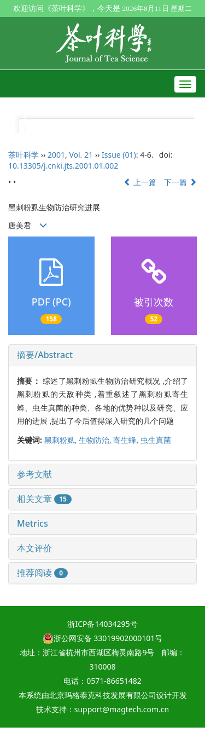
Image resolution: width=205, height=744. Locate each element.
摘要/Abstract (45, 355)
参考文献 (34, 474)
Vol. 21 (81, 154)
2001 (56, 154)
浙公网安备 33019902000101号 (103, 638)
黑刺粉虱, (61, 440)
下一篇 (180, 182)
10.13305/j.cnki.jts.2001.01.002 (63, 165)
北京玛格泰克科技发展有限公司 (102, 695)
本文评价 (34, 548)
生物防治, (96, 440)
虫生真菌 (155, 440)
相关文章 (44, 499)
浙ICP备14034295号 (102, 624)
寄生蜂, (126, 440)
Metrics (32, 523)
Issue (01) (119, 154)
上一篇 (140, 182)
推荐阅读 (42, 573)
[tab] (102, 355)
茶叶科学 (23, 154)
